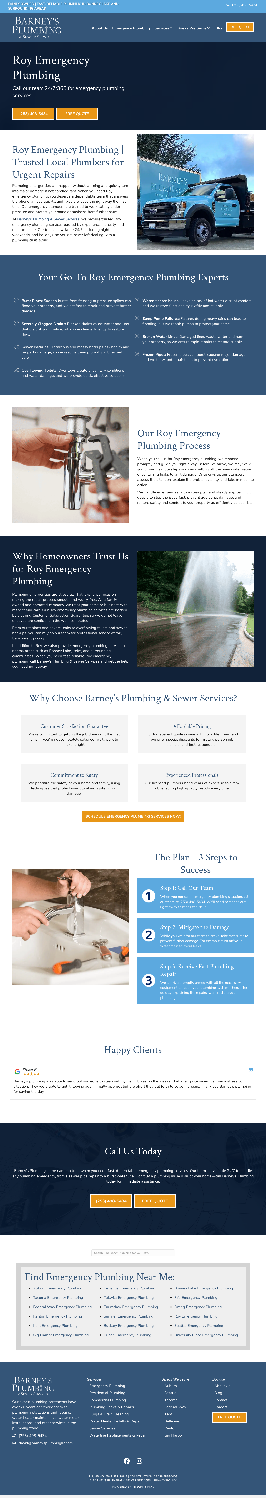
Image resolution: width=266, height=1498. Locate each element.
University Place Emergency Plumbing (206, 1337)
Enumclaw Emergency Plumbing (131, 1309)
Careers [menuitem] (220, 1410)
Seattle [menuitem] (170, 1396)
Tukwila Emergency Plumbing (129, 1300)
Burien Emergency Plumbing (127, 1337)
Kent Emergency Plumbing (55, 1328)
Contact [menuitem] (220, 1403)
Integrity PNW (143, 1490)
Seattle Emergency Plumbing (198, 1328)
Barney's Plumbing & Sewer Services (48, 220)
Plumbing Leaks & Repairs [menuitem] (111, 1410)
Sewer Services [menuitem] (102, 1431)
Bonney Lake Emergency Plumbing (203, 1291)
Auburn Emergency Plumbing (57, 1291)
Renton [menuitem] (170, 1431)
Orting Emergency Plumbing (198, 1309)
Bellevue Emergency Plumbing (129, 1291)
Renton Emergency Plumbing (57, 1319)
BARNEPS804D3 (166, 1479)
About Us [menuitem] (222, 1389)
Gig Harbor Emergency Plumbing (61, 1337)
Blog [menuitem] (218, 1396)
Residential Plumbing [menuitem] (107, 1396)
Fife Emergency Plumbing (195, 1300)
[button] (171, 28)
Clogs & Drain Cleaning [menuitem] (109, 1417)
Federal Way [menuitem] (175, 1410)
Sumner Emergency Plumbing (129, 1319)
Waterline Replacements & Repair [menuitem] (118, 1438)
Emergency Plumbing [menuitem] (107, 1389)
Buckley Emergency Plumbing (129, 1328)
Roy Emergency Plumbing (196, 1319)
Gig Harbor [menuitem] (173, 1438)
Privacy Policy (164, 1484)
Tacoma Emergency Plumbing (58, 1300)
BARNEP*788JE (117, 1479)
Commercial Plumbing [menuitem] (107, 1403)
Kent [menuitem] (168, 1417)
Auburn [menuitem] (170, 1389)
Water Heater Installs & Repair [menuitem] (115, 1424)
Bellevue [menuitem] (171, 1424)
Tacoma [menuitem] (170, 1403)
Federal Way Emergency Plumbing (62, 1309)
